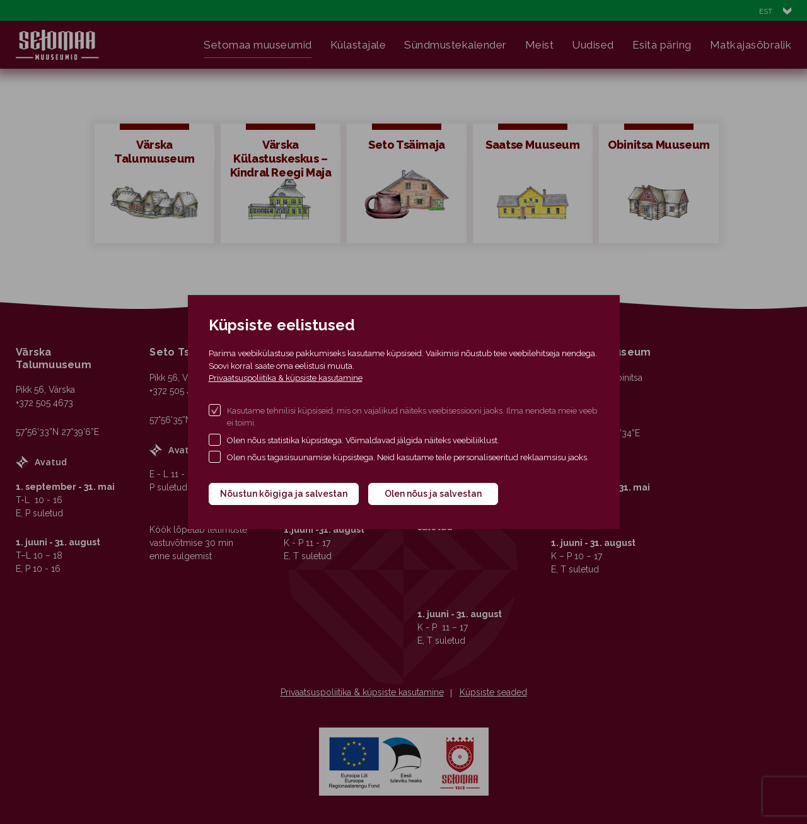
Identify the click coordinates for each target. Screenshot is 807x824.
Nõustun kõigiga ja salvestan (283, 494)
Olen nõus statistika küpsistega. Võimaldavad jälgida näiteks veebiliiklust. (363, 440)
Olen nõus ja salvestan (433, 494)
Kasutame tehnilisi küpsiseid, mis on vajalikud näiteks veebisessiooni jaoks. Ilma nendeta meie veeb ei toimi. (412, 417)
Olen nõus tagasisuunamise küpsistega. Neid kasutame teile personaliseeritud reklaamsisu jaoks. (408, 457)
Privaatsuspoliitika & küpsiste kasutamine (286, 378)
